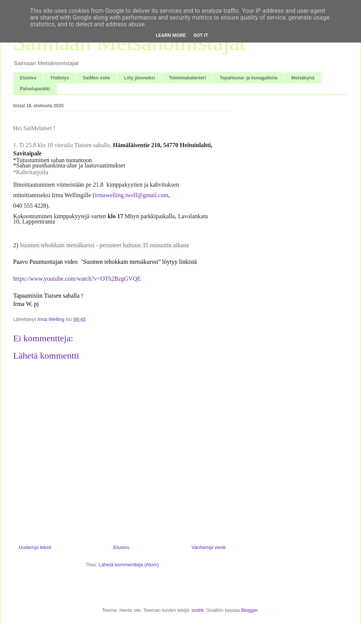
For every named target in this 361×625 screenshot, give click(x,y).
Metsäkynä (302, 78)
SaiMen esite (96, 78)
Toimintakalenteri (187, 78)
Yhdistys (59, 78)
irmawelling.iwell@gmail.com (131, 195)
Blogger (249, 610)
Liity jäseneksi (139, 78)
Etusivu (28, 78)
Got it (200, 35)
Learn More (171, 35)
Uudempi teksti (35, 547)
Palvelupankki (35, 88)
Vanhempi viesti (208, 547)
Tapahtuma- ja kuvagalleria (249, 78)
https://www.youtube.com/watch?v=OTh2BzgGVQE (77, 278)
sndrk (197, 610)
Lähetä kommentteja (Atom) (129, 564)
